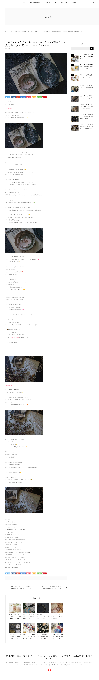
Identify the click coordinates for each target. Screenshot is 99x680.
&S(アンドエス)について (36, 2)
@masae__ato (12, 389)
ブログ (55, 2)
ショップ (74, 2)
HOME (24, 2)
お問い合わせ (64, 2)
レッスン (48, 2)
